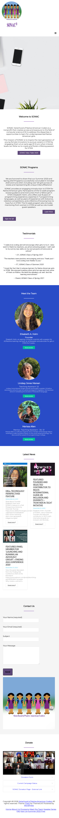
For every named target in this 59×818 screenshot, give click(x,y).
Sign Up (24, 814)
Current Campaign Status (27, 786)
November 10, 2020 (12, 567)
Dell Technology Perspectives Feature (15, 493)
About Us (16, 812)
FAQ (18, 814)
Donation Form (27, 780)
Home (8, 812)
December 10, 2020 (39, 508)
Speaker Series (50, 812)
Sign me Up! (9, 219)
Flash (27, 806)
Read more (12, 522)
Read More (29, 347)
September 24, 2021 (12, 499)
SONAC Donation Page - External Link (27, 792)
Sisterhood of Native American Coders (35, 804)
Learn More (49, 212)
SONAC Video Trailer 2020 (29, 153)
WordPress (29, 809)
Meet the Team (36, 812)
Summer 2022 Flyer (36, 814)
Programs (24, 812)
